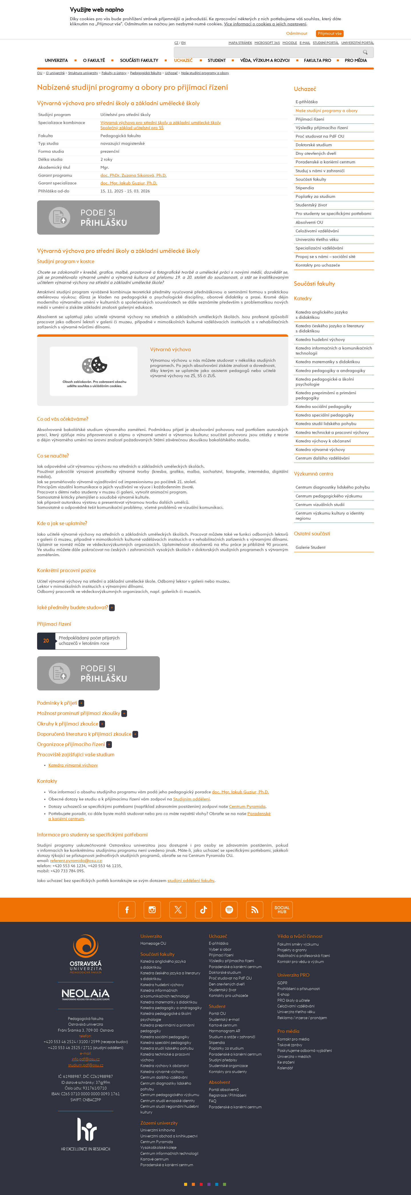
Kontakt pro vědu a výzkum (300, 962)
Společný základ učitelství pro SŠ (132, 128)
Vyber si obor (220, 950)
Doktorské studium (314, 145)
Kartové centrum (154, 1159)
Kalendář (285, 1068)
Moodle (290, 43)
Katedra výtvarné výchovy (73, 765)
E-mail (305, 43)
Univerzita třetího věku (317, 239)
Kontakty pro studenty (228, 1072)
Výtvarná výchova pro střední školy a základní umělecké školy (160, 123)
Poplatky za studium (315, 196)
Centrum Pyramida (247, 806)
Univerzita (60, 61)
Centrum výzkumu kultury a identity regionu (330, 516)
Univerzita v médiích (294, 1057)
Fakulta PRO (321, 61)
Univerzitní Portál (357, 43)
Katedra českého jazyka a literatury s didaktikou (330, 328)
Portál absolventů (224, 1090)
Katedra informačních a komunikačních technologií (334, 350)
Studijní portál (326, 43)
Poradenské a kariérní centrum (325, 162)
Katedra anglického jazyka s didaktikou (322, 315)
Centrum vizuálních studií (320, 505)
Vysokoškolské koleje (158, 1148)
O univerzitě (55, 73)
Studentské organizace (228, 1066)
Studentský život (311, 205)
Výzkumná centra (313, 474)
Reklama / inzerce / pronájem (302, 1018)
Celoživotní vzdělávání (317, 231)
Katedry (303, 298)
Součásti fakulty (143, 61)
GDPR (282, 983)
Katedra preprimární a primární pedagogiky (326, 395)
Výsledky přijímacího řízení (322, 128)
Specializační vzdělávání (319, 248)
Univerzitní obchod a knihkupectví (169, 1136)
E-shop (283, 995)
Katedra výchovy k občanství (323, 441)
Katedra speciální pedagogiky (325, 415)
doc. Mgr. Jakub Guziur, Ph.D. (128, 183)
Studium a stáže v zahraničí (232, 1037)
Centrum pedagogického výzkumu (329, 496)
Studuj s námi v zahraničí (320, 171)
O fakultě (98, 61)
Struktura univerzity (83, 73)
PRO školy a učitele (293, 1001)
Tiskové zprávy (289, 1045)
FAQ (212, 1101)
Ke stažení (286, 1062)
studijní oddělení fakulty (191, 881)
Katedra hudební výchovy (320, 340)
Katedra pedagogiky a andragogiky (330, 371)
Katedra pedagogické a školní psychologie (325, 382)
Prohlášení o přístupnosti (298, 989)
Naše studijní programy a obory (205, 73)
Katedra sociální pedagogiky (324, 407)
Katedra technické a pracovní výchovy (332, 432)
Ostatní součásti (312, 533)
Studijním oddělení (191, 799)
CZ (176, 43)
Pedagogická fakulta (145, 73)
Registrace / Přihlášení (227, 1096)
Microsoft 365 (267, 43)
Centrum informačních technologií (169, 1154)
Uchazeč (188, 61)
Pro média (356, 61)
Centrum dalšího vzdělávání (323, 458)
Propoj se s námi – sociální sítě (325, 257)
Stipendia (305, 188)
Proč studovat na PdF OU (320, 136)
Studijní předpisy (223, 1060)
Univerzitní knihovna (157, 1130)
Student (221, 61)
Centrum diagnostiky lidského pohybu (333, 487)
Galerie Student (310, 547)
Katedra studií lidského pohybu (326, 424)
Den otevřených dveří (227, 984)
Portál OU (217, 1014)
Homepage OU (153, 944)
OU (39, 73)
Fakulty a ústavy (114, 73)
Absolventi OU (309, 222)
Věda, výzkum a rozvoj (269, 61)
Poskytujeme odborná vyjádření (304, 1051)
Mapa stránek (240, 43)
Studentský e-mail (224, 1020)
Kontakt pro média (293, 1039)
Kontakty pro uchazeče (318, 265)
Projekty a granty (292, 950)
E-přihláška (307, 102)
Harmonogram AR (224, 1031)
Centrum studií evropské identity (167, 1101)
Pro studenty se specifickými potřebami (333, 214)
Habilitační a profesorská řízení (303, 956)
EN (183, 43)
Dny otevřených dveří (316, 153)
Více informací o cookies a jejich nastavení (265, 24)
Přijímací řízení (310, 119)
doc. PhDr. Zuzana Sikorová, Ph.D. (133, 175)
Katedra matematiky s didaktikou (328, 362)
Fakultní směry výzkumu (298, 944)
